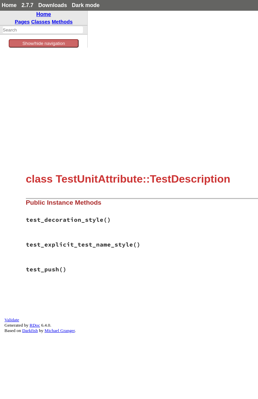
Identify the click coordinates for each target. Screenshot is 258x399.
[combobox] (43, 29)
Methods (62, 21)
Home (9, 5)
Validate (11, 319)
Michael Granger (60, 330)
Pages (22, 21)
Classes (40, 21)
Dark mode (86, 5)
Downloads (52, 5)
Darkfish (30, 330)
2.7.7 (28, 5)
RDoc (35, 325)
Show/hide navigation (44, 43)
